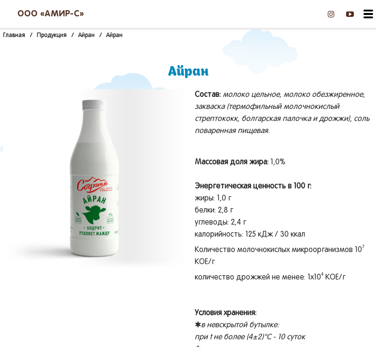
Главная (14, 36)
